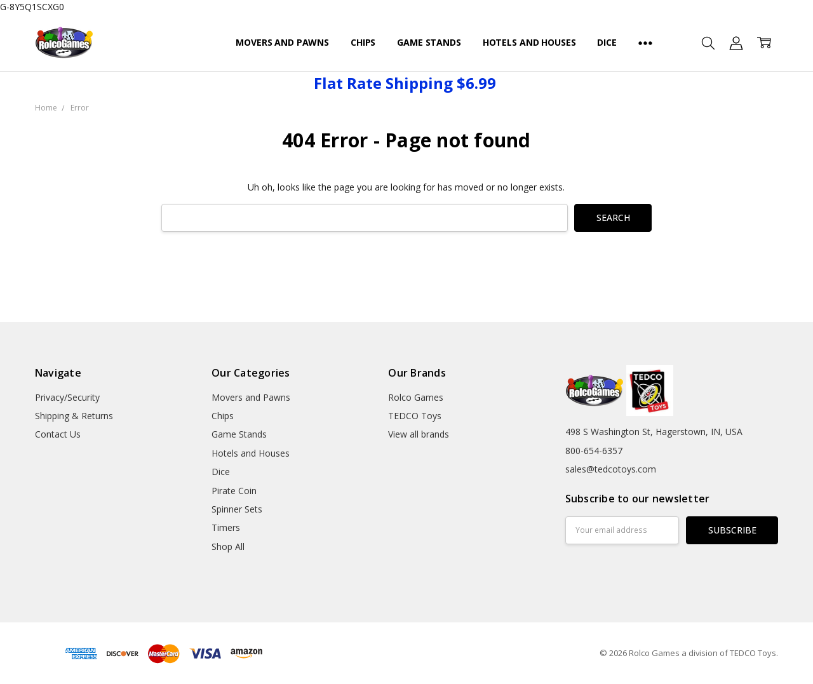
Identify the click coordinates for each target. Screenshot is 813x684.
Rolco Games (415, 397)
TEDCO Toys (414, 416)
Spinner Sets (237, 509)
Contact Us (58, 434)
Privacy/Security (67, 397)
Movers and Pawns (282, 42)
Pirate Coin (234, 491)
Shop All (228, 546)
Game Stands (428, 42)
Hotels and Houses (529, 42)
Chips (363, 42)
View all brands (418, 434)
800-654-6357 (593, 451)
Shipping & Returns (74, 416)
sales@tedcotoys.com (610, 469)
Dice (606, 42)
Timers (226, 527)
